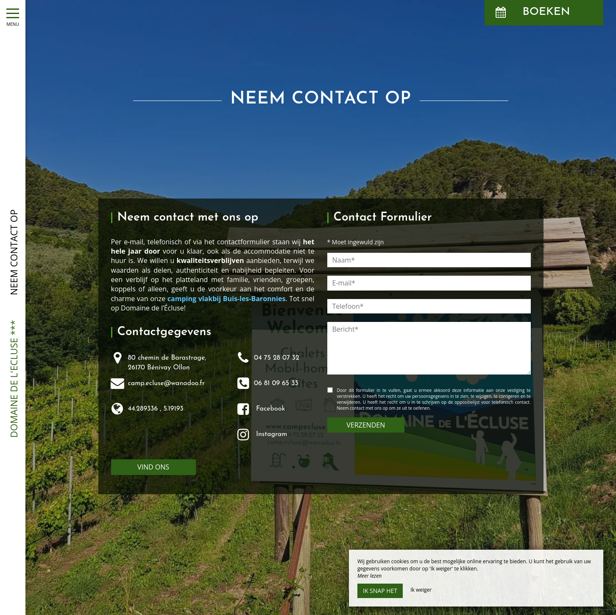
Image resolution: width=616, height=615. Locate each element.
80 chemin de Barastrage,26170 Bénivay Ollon (167, 363)
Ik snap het (380, 591)
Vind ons (153, 467)
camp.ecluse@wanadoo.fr (166, 383)
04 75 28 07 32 (276, 358)
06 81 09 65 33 (276, 383)
